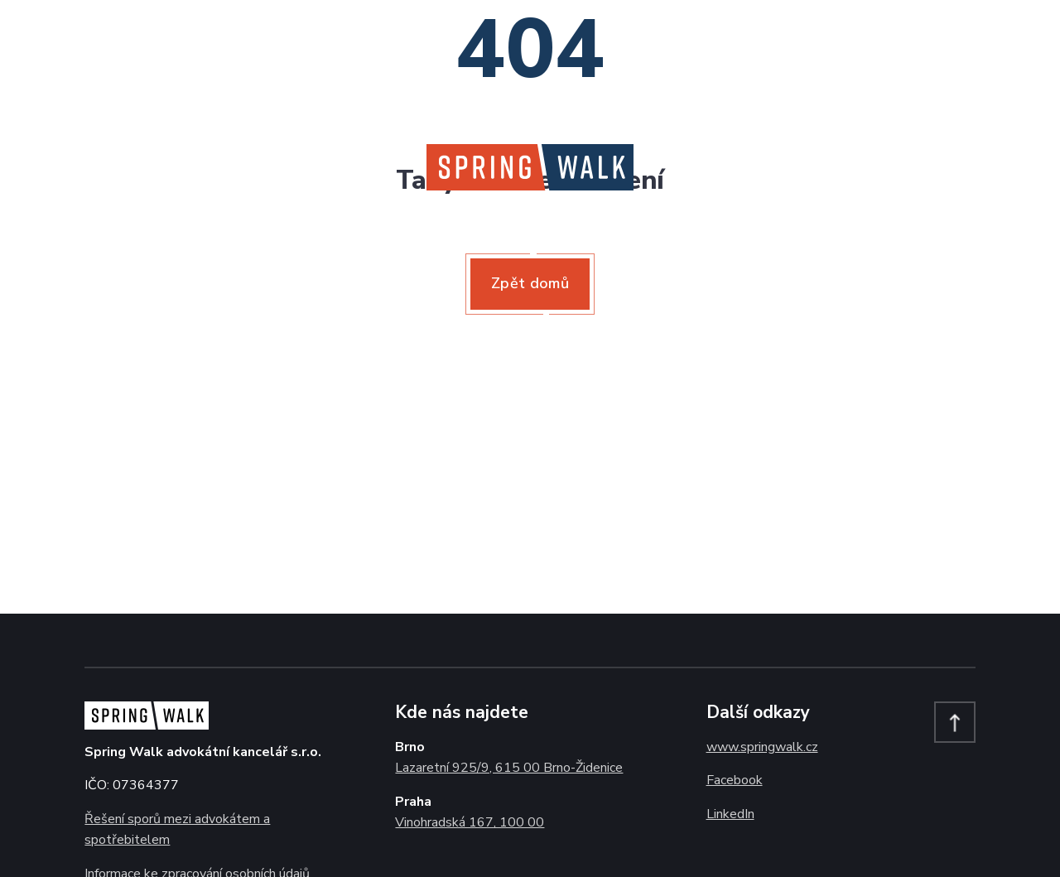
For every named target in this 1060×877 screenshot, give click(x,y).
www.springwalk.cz (762, 747)
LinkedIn (730, 814)
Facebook (734, 780)
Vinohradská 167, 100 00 (469, 822)
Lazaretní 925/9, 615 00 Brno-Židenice (509, 768)
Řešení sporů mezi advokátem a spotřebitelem (177, 830)
